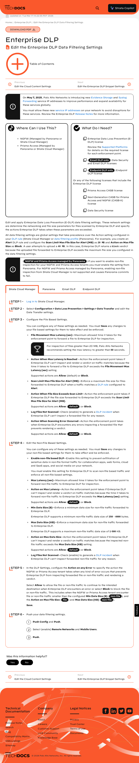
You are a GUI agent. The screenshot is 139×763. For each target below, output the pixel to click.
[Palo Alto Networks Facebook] (105, 713)
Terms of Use (77, 728)
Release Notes (14, 722)
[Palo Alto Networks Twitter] (121, 713)
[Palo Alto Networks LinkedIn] (113, 713)
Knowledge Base (48, 737)
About (41, 719)
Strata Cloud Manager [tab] (22, 289)
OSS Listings (12, 741)
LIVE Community (48, 733)
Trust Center (77, 724)
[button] (136, 610)
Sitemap (10, 745)
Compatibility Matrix (17, 736)
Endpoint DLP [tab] (91, 289)
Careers (42, 724)
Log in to (31, 301)
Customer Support (48, 728)
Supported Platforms (114, 147)
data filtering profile (66, 238)
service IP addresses (67, 110)
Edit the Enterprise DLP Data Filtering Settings (58, 22)
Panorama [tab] (49, 289)
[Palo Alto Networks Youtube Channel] (129, 713)
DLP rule (17, 238)
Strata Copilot (122, 8)
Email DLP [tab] (68, 289)
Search (9, 727)
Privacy (74, 719)
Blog (8, 732)
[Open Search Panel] (98, 8)
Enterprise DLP (22, 22)
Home (8, 22)
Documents (76, 733)
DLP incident (104, 412)
